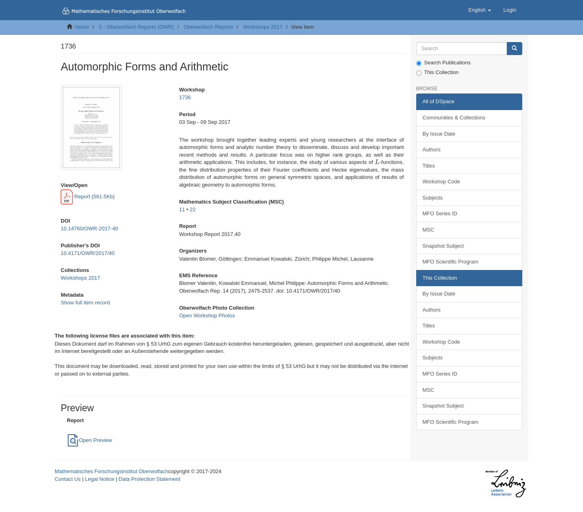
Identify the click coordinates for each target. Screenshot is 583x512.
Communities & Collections (454, 118)
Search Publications (443, 62)
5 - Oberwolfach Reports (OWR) (136, 27)
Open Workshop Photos (207, 315)
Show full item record (85, 303)
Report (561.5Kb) (88, 196)
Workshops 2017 (262, 27)
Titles (429, 166)
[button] (479, 10)
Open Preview (89, 440)
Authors (432, 150)
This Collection (437, 72)
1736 (185, 97)
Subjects (433, 198)
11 (182, 209)
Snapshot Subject (443, 246)
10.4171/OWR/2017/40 (88, 253)
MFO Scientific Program (451, 262)
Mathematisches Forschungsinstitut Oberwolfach (111, 471)
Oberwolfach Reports (208, 27)
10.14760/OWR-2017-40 (89, 228)
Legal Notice (99, 479)
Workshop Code (441, 181)
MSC (428, 230)
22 (193, 209)
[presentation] (377, 162)
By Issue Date (439, 134)
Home (82, 27)
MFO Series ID (440, 213)
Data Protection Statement (149, 479)
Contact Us (68, 479)
